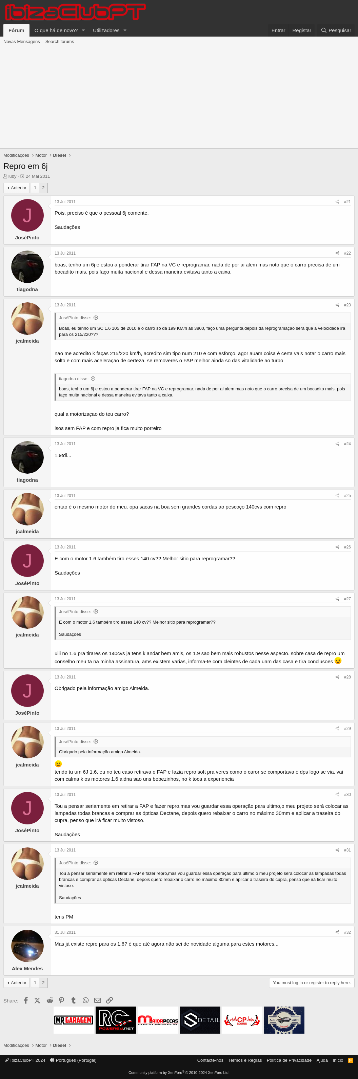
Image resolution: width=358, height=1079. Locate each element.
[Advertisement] (179, 97)
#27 (347, 599)
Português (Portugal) (73, 1060)
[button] (83, 30)
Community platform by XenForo (179, 1073)
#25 (347, 495)
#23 (347, 305)
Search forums (59, 41)
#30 (347, 794)
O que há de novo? (56, 30)
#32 (347, 932)
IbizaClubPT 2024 (25, 1060)
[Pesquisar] (336, 30)
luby (12, 176)
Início (338, 1060)
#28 (347, 677)
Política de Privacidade (289, 1060)
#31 (347, 850)
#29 (347, 728)
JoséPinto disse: (75, 317)
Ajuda (322, 1060)
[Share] (337, 202)
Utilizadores (106, 30)
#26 (347, 547)
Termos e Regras (245, 1060)
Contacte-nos (210, 1060)
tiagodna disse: (73, 378)
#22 (347, 253)
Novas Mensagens (21, 41)
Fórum (16, 30)
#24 (347, 443)
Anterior (18, 187)
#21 (347, 201)
